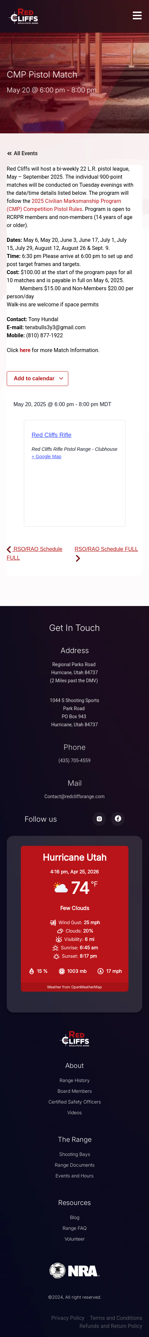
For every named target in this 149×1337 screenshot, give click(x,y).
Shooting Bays (74, 1154)
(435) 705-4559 (75, 760)
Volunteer (75, 1239)
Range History (75, 1080)
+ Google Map (46, 456)
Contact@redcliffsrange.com (74, 796)
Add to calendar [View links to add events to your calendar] (39, 378)
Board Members (75, 1091)
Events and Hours (74, 1175)
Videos (74, 1112)
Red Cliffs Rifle (52, 435)
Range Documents (75, 1165)
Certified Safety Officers (74, 1102)
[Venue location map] (74, 499)
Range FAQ (75, 1228)
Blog (74, 1217)
